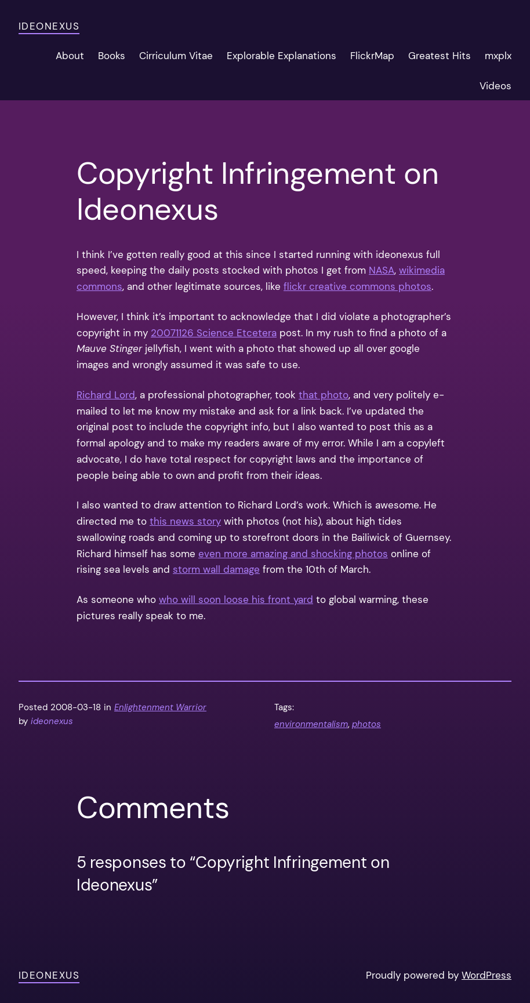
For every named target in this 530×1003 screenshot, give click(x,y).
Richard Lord (106, 394)
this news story (185, 521)
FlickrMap (372, 55)
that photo (324, 394)
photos (366, 724)
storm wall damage (216, 569)
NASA (381, 270)
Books (111, 55)
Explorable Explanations (281, 55)
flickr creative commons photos (357, 286)
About (70, 55)
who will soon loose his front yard (236, 599)
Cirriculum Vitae (176, 55)
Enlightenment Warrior (160, 707)
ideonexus (49, 26)
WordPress (486, 975)
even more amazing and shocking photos (293, 553)
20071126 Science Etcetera (214, 332)
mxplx (498, 55)
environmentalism (311, 724)
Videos (495, 85)
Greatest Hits (439, 55)
